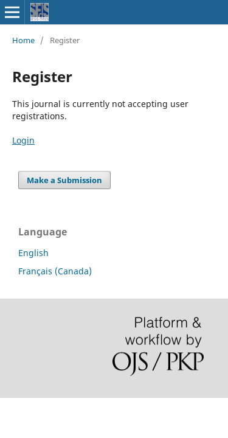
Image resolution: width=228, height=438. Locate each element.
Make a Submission (64, 180)
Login (23, 140)
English (33, 253)
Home (23, 40)
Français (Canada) (55, 271)
